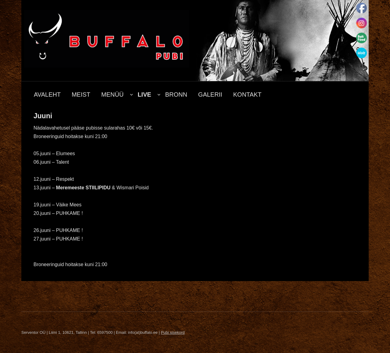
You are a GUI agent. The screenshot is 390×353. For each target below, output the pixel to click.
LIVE (144, 94)
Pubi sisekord (173, 332)
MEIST (81, 94)
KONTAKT (247, 94)
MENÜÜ (112, 94)
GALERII (210, 94)
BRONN (176, 94)
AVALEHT (47, 94)
